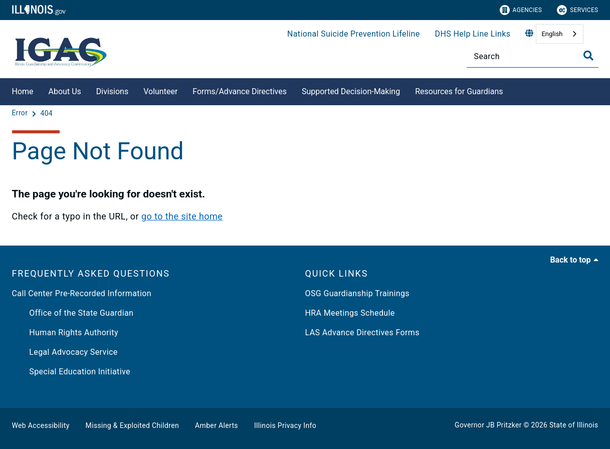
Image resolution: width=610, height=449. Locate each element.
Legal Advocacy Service (65, 352)
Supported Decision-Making (351, 91)
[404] (46, 113)
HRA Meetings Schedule (350, 313)
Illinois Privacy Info (285, 425)
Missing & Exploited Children (132, 425)
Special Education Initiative (71, 371)
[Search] (532, 56)
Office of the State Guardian (73, 313)
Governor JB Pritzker (488, 425)
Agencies (521, 10)
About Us (65, 91)
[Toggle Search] (588, 56)
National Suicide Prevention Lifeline (353, 34)
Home (23, 91)
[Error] (21, 113)
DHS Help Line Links (473, 34)
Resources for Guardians (459, 91)
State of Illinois (573, 425)
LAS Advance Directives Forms (362, 332)
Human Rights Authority (65, 332)
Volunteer (160, 91)
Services (577, 10)
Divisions (112, 91)
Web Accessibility (41, 425)
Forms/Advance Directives (239, 91)
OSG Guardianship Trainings (357, 293)
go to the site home (182, 216)
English (551, 34)
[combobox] (559, 34)
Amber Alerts (216, 425)
